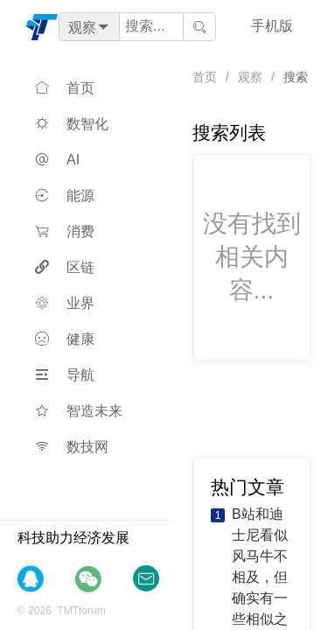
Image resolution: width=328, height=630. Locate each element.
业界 (64, 303)
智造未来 (78, 410)
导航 (64, 375)
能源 (64, 195)
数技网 (71, 446)
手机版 (272, 25)
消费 (64, 231)
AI (57, 159)
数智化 (71, 123)
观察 (250, 77)
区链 (64, 267)
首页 (64, 87)
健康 (64, 339)
